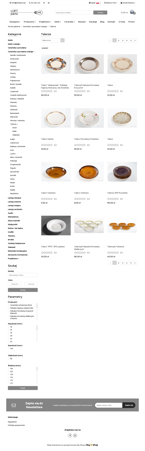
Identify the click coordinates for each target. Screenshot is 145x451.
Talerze (14, 124)
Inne (12, 150)
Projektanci (45, 22)
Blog (102, 22)
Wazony (13, 106)
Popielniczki (15, 81)
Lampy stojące (14, 205)
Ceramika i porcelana (17, 48)
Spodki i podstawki (18, 55)
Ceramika (69, 22)
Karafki (13, 175)
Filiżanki (13, 102)
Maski (12, 183)
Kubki (12, 139)
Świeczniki (14, 59)
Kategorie (15, 22)
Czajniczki (14, 91)
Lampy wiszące (14, 198)
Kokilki (13, 88)
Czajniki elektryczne (18, 95)
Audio (10, 213)
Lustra (12, 154)
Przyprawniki (15, 164)
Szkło (57, 22)
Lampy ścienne (14, 202)
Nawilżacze (15, 70)
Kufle (12, 186)
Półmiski (13, 161)
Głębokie (16, 135)
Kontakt (111, 22)
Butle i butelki (16, 84)
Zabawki (11, 247)
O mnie (122, 22)
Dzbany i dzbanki (17, 99)
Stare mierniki (14, 221)
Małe (14, 131)
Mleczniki (14, 117)
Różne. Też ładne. (15, 228)
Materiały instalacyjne (17, 251)
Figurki (13, 168)
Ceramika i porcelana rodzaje (21, 52)
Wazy (12, 179)
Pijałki (12, 190)
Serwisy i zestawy (17, 120)
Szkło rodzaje (14, 44)
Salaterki (14, 110)
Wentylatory (13, 217)
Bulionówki (14, 113)
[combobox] (53, 40)
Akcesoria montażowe (17, 255)
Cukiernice (14, 143)
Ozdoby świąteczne (16, 243)
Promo (131, 22)
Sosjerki (13, 62)
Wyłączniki (12, 224)
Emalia (11, 240)
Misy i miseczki (16, 157)
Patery (13, 73)
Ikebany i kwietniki (17, 146)
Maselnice (14, 193)
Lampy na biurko (15, 209)
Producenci (30, 22)
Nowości (82, 22)
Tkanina (11, 236)
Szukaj (22, 290)
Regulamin (12, 422)
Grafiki (11, 232)
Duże (14, 128)
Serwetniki (14, 172)
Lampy (13, 77)
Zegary (13, 66)
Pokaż (22, 388)
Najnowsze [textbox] (46, 40)
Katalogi (93, 22)
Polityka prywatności (16, 425)
